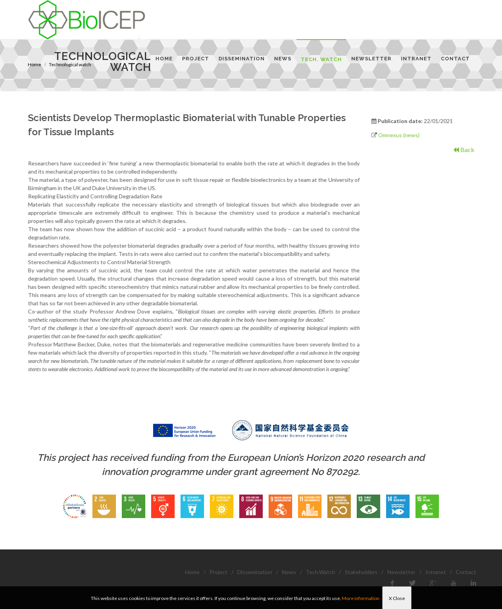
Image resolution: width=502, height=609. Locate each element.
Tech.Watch (320, 572)
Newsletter (401, 572)
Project (218, 572)
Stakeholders (361, 572)
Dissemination (254, 572)
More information (360, 598)
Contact (466, 572)
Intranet (435, 572)
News (289, 572)
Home (192, 572)
